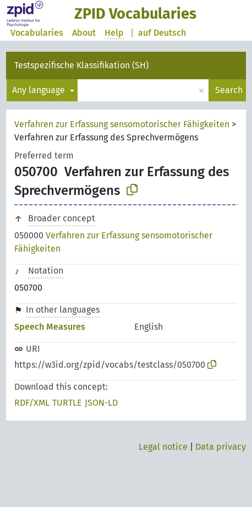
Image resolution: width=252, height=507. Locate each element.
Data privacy (220, 446)
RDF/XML (32, 402)
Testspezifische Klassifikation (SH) (81, 65)
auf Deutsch (162, 33)
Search (229, 90)
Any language (39, 90)
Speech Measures (49, 326)
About (84, 33)
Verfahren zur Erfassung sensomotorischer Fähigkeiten (121, 124)
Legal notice (163, 446)
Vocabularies (36, 33)
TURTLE (67, 402)
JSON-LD (101, 402)
